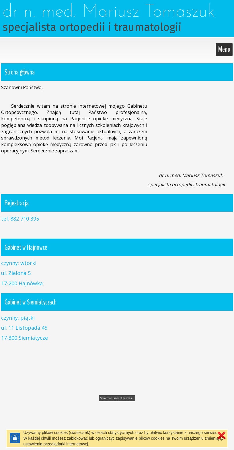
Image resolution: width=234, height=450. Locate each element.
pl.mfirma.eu (127, 398)
